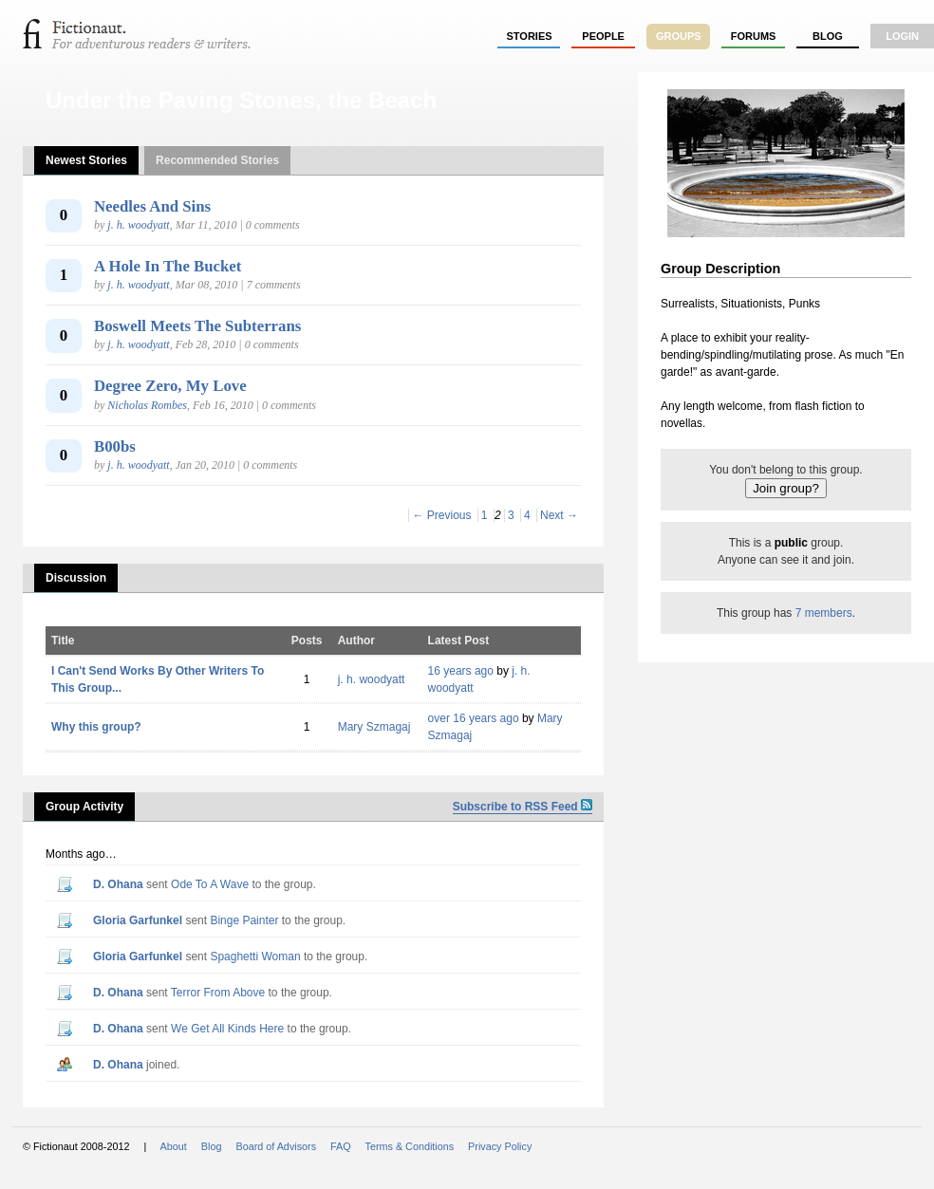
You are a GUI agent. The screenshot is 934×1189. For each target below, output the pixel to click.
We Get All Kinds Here (227, 1028)
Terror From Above (218, 992)
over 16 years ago (473, 718)
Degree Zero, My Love (170, 386)
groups (678, 36)
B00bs (115, 446)
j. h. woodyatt (138, 225)
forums (753, 36)
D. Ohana (118, 884)
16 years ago (461, 671)
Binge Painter (244, 920)
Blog (828, 36)
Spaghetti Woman (255, 956)
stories (529, 36)
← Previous (441, 515)
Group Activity (84, 806)
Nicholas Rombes (147, 405)
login (902, 36)
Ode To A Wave (210, 884)
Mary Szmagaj (374, 727)
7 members (823, 613)
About (173, 1146)
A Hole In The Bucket (167, 266)
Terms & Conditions (410, 1146)
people (603, 36)
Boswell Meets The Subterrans (197, 326)
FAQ (340, 1146)
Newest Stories (86, 160)
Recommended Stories (217, 160)
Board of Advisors (275, 1146)
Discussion (76, 578)
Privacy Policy (500, 1146)
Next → (559, 515)
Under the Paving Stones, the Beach (241, 100)
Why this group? (96, 727)
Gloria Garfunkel (137, 920)
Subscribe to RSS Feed (522, 806)
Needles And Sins (152, 206)
